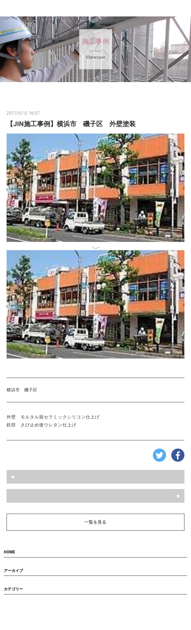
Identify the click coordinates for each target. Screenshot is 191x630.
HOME (9, 552)
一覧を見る (95, 522)
